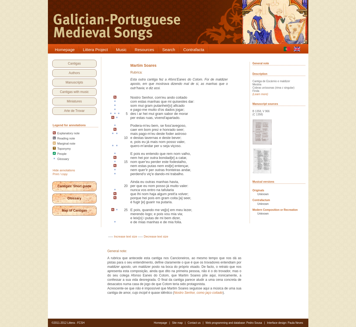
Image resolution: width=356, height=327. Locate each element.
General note (261, 63)
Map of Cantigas (74, 210)
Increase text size (125, 236)
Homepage (160, 322)
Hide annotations (64, 170)
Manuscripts (74, 82)
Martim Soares (143, 65)
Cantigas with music (74, 92)
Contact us (194, 322)
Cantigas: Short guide (74, 186)
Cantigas (74, 63)
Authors (74, 73)
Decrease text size (156, 236)
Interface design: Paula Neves (285, 322)
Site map (177, 322)
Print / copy (60, 174)
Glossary (74, 198)
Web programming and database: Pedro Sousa (233, 322)
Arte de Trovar (74, 111)
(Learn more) (260, 94)
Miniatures (74, 101)
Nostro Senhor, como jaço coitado (198, 293)
